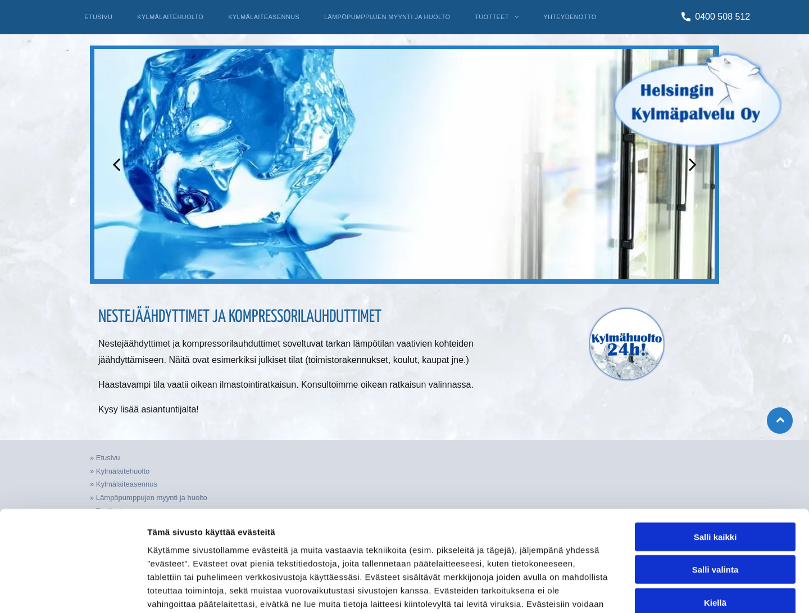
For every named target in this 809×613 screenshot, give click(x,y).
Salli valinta (715, 497)
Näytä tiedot (600, 591)
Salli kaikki (715, 465)
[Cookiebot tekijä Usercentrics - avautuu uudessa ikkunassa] (73, 591)
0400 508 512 (722, 16)
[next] (693, 164)
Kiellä (715, 530)
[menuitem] (98, 17)
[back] (116, 164)
